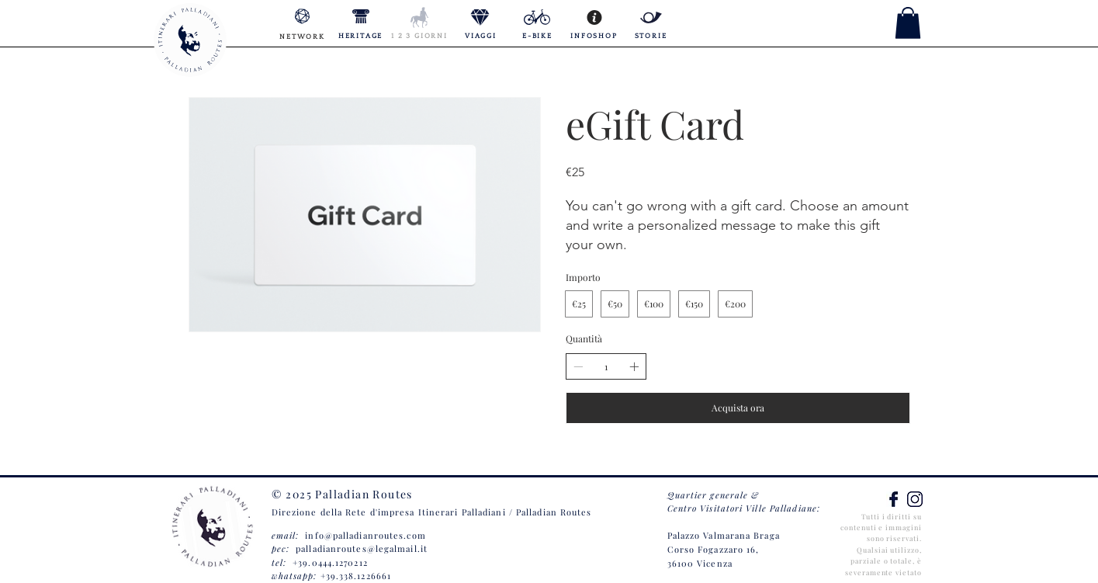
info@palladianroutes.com (365, 535)
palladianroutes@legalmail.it (362, 548)
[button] (908, 23)
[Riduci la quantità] (578, 366)
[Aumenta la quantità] (634, 366)
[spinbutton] (606, 366)
